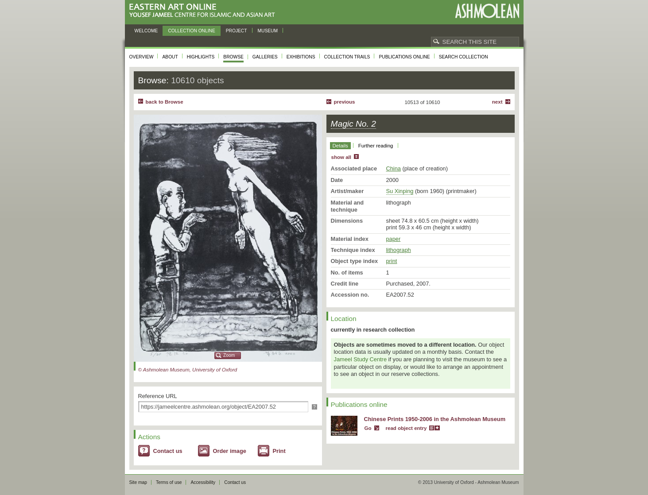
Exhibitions (301, 56)
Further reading (375, 145)
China (393, 168)
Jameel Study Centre (360, 359)
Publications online (404, 56)
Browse (233, 56)
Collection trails (347, 56)
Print (279, 451)
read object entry (406, 428)
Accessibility (202, 482)
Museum (268, 30)
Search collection (463, 56)
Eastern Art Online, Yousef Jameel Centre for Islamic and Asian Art (204, 11)
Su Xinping (400, 191)
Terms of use (169, 482)
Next (497, 101)
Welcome (146, 30)
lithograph (398, 250)
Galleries (265, 56)
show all (341, 157)
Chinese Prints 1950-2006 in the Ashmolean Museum (435, 419)
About (170, 56)
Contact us (167, 451)
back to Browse (164, 101)
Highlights (201, 56)
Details (340, 145)
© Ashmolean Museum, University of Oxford (187, 369)
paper (393, 239)
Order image (229, 451)
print (391, 261)
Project (236, 30)
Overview (141, 56)
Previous (344, 101)
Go (368, 428)
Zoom (229, 355)
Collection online (191, 30)
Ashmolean (487, 11)
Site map (138, 482)
